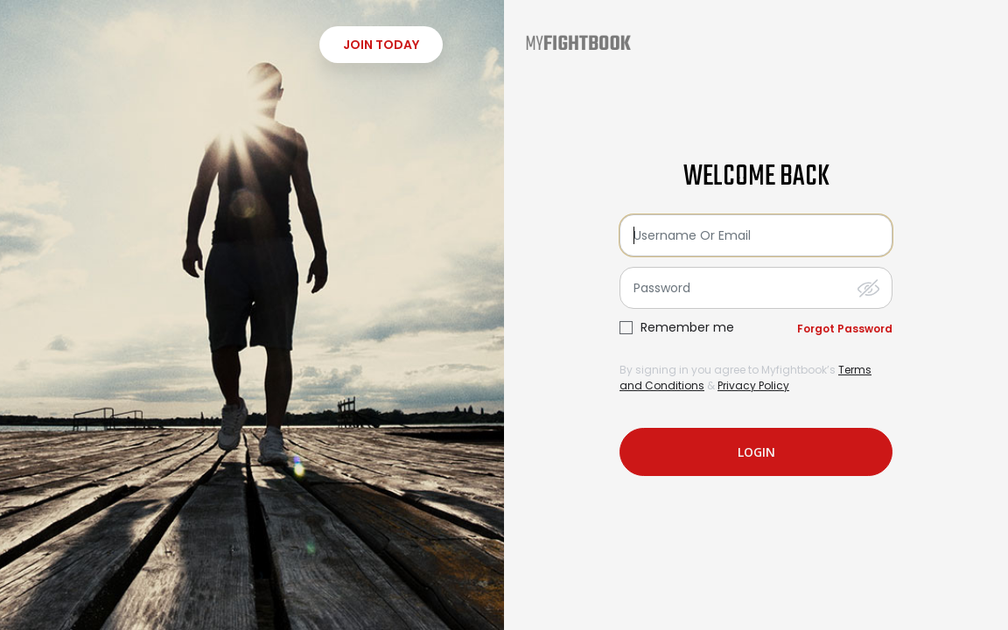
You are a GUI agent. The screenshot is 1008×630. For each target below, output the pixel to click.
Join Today (381, 44)
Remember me (687, 327)
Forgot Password (844, 328)
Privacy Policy (753, 385)
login (756, 452)
